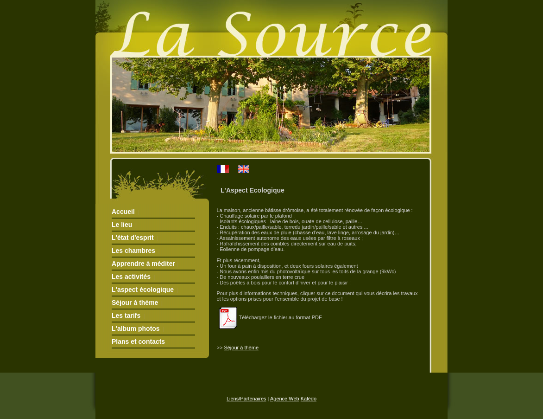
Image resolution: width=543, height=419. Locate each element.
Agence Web (284, 398)
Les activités (131, 276)
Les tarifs (126, 315)
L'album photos (136, 328)
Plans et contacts (138, 341)
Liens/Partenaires (246, 398)
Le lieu (122, 224)
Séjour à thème (135, 302)
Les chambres (133, 250)
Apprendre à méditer (143, 263)
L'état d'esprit (133, 237)
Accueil (123, 211)
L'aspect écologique (143, 289)
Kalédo (308, 398)
